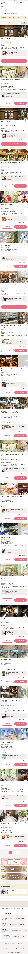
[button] (14, 918)
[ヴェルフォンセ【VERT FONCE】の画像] (14, 570)
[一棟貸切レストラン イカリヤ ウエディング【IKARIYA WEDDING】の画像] (14, 692)
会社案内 (5, 943)
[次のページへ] (20, 852)
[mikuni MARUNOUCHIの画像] (14, 775)
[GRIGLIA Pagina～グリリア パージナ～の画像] (14, 277)
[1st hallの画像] (14, 611)
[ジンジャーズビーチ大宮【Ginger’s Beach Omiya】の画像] (14, 318)
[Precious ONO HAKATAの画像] (14, 734)
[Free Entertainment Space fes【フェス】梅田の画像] (14, 489)
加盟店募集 (22, 946)
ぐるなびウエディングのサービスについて (10, 948)
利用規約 (9, 943)
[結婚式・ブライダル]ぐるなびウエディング (8, 908)
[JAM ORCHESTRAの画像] (14, 529)
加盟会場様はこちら (15, 946)
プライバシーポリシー (20, 943)
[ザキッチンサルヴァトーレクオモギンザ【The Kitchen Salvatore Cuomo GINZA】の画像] (14, 403)
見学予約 (7, 103)
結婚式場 (18, 908)
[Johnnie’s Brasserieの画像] (14, 651)
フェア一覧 (14, 61)
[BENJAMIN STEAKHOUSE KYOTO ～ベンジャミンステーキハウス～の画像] (14, 155)
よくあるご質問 (22, 948)
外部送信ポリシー (7, 946)
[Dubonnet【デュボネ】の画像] (14, 31)
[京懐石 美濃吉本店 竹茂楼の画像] (14, 197)
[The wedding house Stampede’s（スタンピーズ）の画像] (14, 361)
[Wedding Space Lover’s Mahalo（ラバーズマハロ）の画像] (14, 72)
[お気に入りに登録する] (25, 37)
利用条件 (13, 943)
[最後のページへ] (23, 852)
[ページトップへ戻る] (14, 904)
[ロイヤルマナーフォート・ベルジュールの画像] (14, 816)
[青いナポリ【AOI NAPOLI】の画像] (14, 237)
